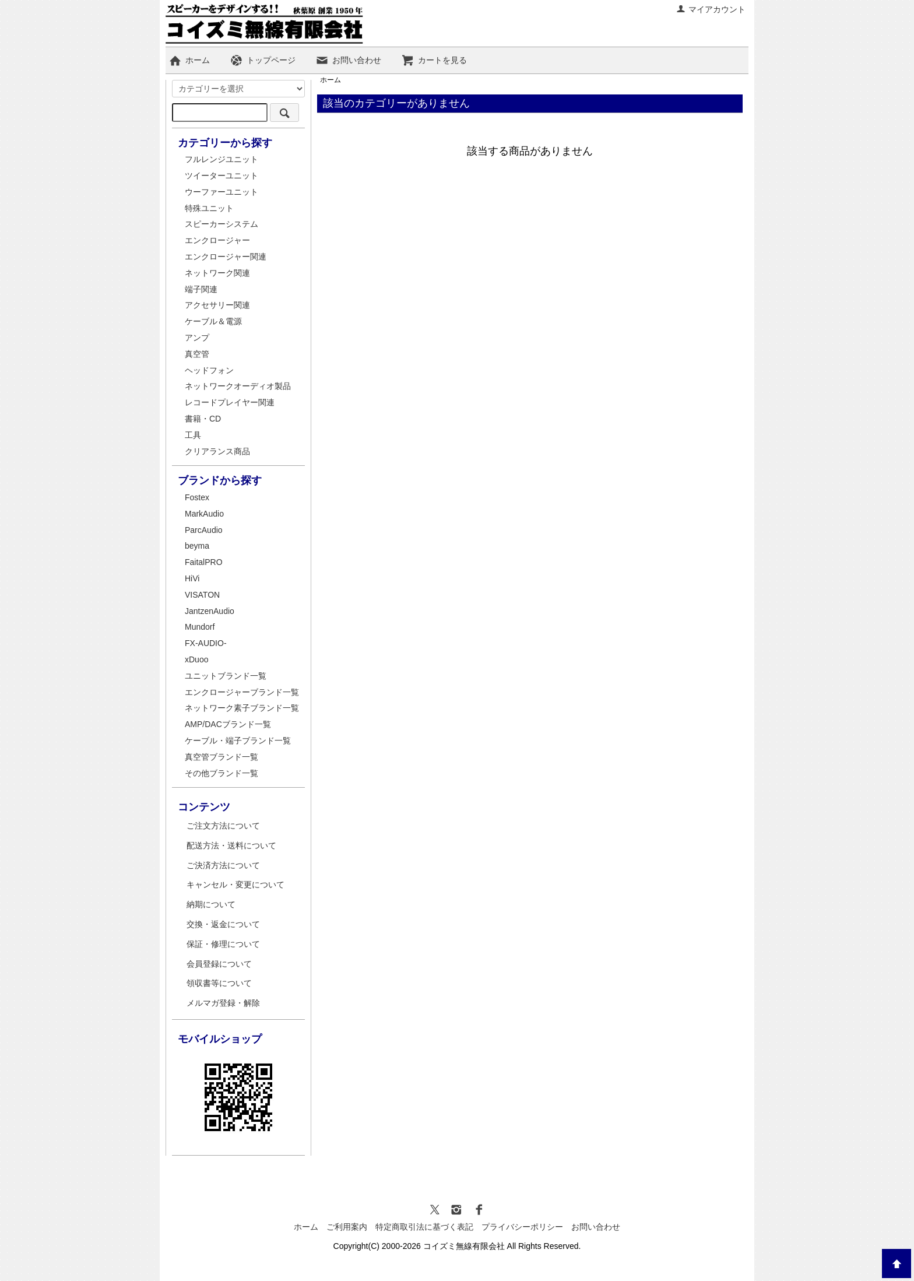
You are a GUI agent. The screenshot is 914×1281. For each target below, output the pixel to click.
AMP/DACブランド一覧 (228, 724)
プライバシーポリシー (522, 1226)
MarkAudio (204, 513)
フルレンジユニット (221, 159)
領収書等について (219, 983)
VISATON (202, 594)
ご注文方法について (223, 825)
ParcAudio (204, 530)
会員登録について (219, 963)
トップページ (263, 60)
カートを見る (434, 60)
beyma (197, 545)
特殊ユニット (209, 208)
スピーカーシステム (221, 224)
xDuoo (196, 659)
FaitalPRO (204, 562)
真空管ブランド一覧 (221, 756)
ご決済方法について (223, 865)
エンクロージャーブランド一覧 (242, 692)
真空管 (197, 354)
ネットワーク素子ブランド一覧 (242, 708)
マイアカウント (711, 9)
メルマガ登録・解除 (223, 1003)
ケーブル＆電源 (213, 321)
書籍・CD (203, 418)
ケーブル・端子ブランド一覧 (238, 740)
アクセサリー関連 (217, 305)
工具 (193, 435)
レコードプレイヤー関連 (230, 402)
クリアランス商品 (217, 451)
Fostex (197, 497)
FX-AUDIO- (206, 643)
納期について (211, 904)
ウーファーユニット (221, 191)
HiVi (192, 578)
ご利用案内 (346, 1226)
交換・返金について (223, 924)
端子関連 (201, 289)
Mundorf (200, 626)
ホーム (189, 60)
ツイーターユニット (221, 175)
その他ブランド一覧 (221, 773)
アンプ (197, 337)
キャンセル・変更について (235, 884)
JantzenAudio (209, 611)
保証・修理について (223, 944)
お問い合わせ (348, 60)
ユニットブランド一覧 (225, 675)
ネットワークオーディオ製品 (238, 386)
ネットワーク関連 (217, 273)
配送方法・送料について (231, 845)
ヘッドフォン (209, 370)
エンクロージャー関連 (225, 256)
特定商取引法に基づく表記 (424, 1226)
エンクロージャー (217, 240)
